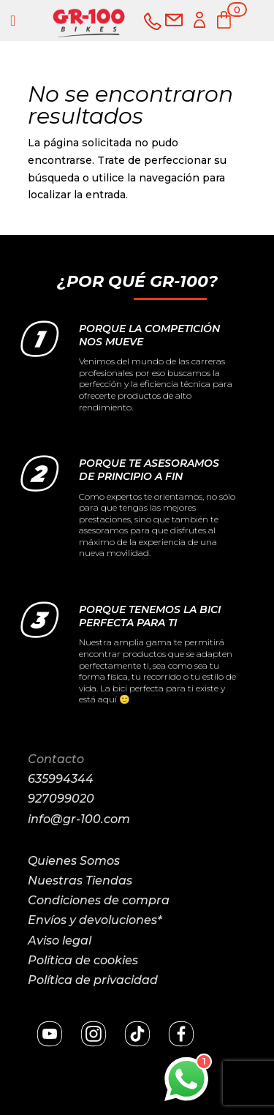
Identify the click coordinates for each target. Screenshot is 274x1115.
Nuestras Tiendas (80, 880)
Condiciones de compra (99, 900)
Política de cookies (83, 960)
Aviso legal (59, 940)
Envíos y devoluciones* (94, 920)
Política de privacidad (93, 980)
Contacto (56, 759)
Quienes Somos (74, 861)
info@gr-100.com (79, 819)
